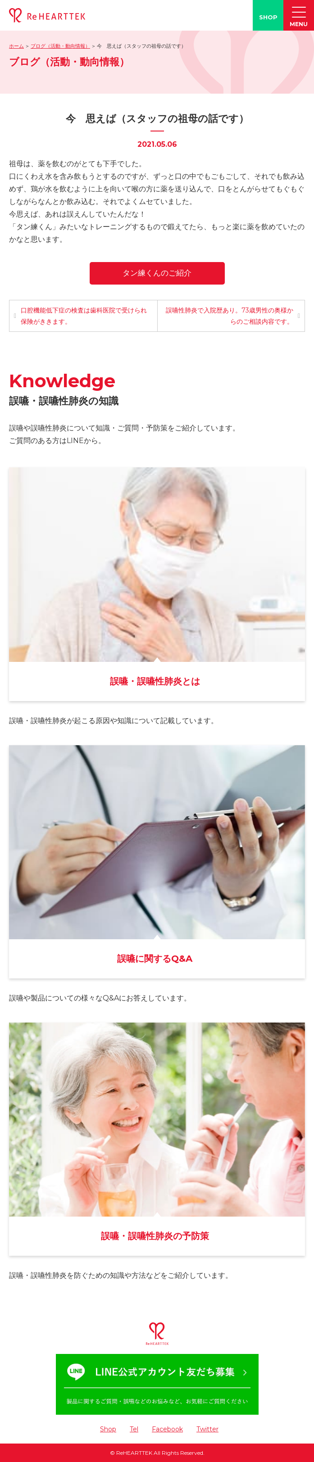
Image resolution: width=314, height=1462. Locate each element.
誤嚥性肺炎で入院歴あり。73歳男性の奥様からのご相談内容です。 (229, 316)
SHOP (268, 17)
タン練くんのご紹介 (157, 272)
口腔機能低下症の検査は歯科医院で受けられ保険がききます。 (84, 316)
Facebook (167, 1429)
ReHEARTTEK (134, 1452)
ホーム (16, 46)
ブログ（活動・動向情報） (60, 46)
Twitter (207, 1429)
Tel (134, 1429)
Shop (108, 1429)
